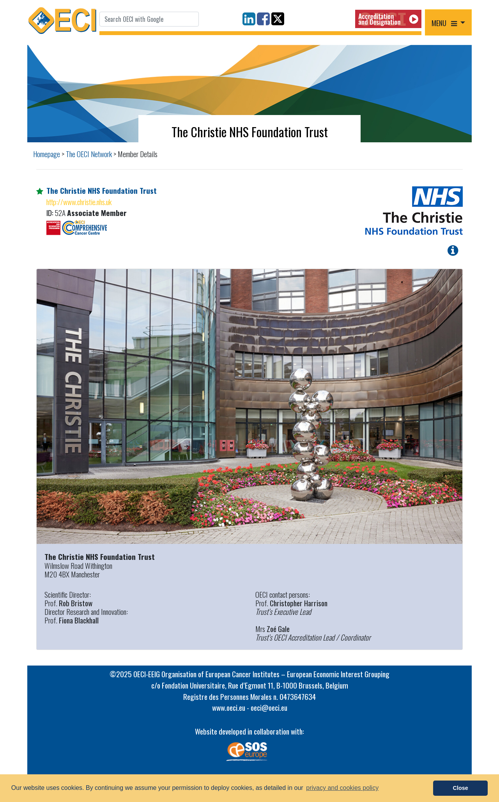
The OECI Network (89, 153)
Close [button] (460, 788)
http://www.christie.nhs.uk (78, 201)
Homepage (46, 153)
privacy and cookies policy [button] (342, 787)
